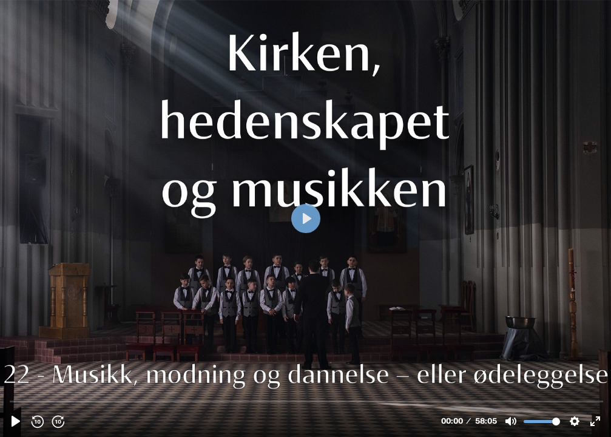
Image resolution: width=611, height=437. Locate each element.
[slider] (306, 401)
